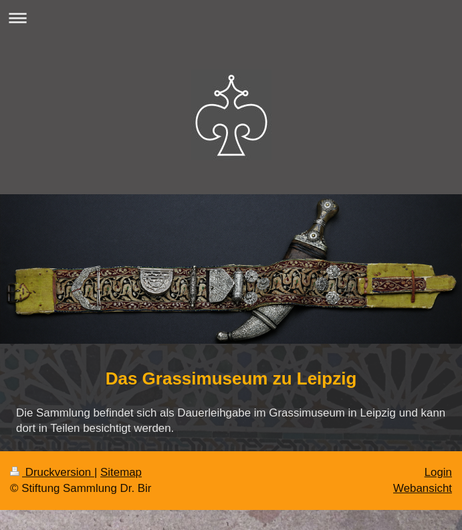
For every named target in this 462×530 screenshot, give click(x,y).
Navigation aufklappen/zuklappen (231, 17)
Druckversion (52, 472)
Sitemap (121, 472)
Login (438, 472)
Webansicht (422, 488)
